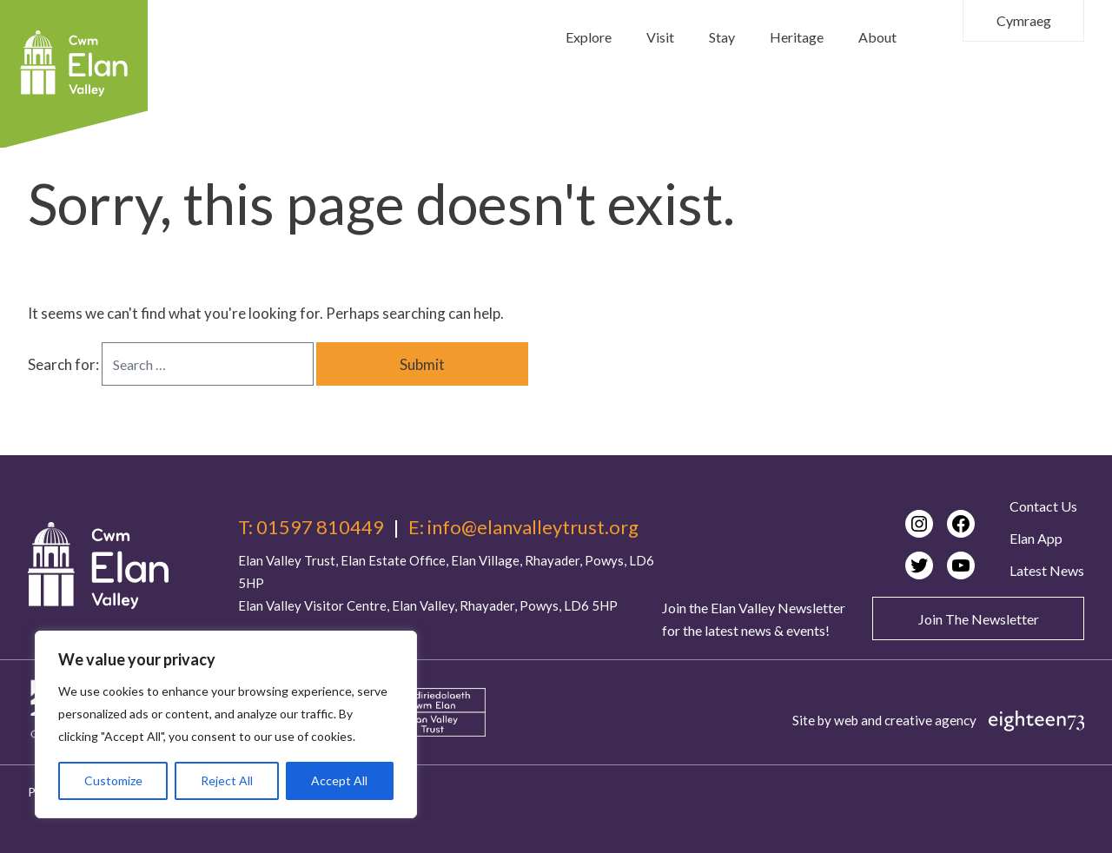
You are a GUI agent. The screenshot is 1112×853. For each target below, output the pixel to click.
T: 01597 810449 (311, 527)
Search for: (65, 364)
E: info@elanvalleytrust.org (523, 527)
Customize (113, 780)
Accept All (339, 780)
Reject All (227, 780)
